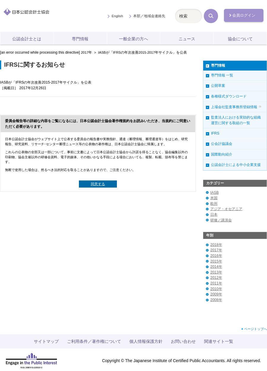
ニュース (187, 38)
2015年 (216, 261)
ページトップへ (255, 329)
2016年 (216, 256)
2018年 (216, 245)
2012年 (216, 278)
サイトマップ (46, 341)
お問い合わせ (183, 341)
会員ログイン (243, 15)
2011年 (216, 283)
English (117, 16)
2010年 (216, 289)
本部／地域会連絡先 (149, 16)
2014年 (216, 267)
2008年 (216, 300)
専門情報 (80, 38)
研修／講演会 (221, 220)
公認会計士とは (26, 38)
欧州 (213, 204)
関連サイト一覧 (218, 341)
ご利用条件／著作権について (94, 341)
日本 (213, 214)
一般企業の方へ (133, 38)
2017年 (86, 52)
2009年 (216, 294)
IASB (214, 193)
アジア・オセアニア (226, 209)
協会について (240, 38)
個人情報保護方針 (146, 341)
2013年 (216, 272)
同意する (98, 184)
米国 (213, 198)
